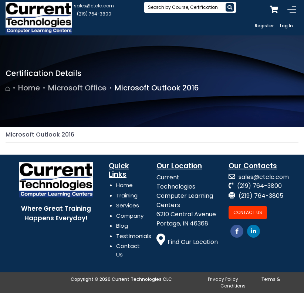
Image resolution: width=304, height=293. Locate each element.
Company (129, 216)
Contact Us (247, 212)
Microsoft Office (77, 88)
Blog (122, 226)
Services (127, 205)
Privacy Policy (223, 279)
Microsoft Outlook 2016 (157, 88)
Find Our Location (187, 242)
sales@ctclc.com (94, 6)
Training (127, 195)
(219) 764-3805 (256, 196)
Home (29, 88)
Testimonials (133, 236)
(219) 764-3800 (94, 14)
